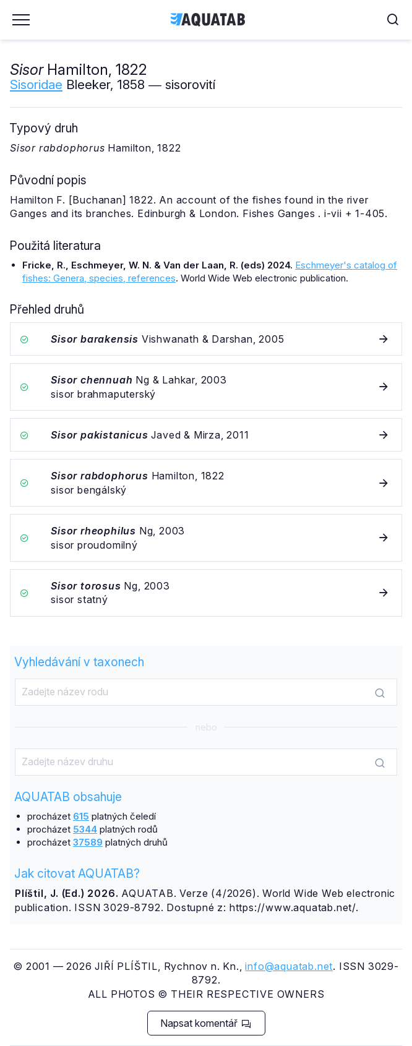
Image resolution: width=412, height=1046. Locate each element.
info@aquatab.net (289, 966)
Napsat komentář (205, 1023)
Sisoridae (36, 84)
